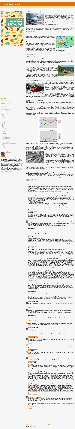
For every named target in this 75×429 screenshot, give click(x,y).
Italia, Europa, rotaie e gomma (6, 138)
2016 (2, 123)
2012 (2, 127)
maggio (4, 133)
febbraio (4, 135)
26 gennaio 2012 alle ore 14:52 (32, 235)
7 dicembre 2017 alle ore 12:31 (32, 406)
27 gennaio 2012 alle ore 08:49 (32, 246)
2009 (2, 146)
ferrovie (29, 180)
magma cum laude (3, 106)
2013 (2, 126)
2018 (2, 121)
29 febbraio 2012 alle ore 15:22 (32, 330)
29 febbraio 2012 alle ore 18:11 (32, 341)
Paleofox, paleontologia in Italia (5, 109)
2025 (2, 115)
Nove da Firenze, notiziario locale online (7, 107)
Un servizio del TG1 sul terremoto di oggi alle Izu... (9, 142)
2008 (2, 147)
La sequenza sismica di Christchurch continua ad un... (9, 143)
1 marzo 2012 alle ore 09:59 (32, 354)
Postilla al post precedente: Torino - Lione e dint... (9, 137)
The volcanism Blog (4, 110)
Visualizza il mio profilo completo (6, 171)
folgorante (30, 343)
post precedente (49, 14)
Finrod (29, 321)
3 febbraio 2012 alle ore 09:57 (32, 320)
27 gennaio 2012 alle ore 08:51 (32, 280)
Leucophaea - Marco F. (4, 100)
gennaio (4, 136)
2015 (2, 124)
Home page (50, 424)
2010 (2, 145)
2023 (2, 117)
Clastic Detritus (3, 103)
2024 (2, 116)
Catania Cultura (3, 101)
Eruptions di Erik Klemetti (4, 104)
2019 (2, 120)
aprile (3, 134)
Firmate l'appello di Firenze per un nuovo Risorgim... (9, 139)
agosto (4, 130)
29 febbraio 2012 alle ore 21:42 (32, 349)
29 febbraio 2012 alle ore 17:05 (32, 336)
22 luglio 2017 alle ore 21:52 (32, 394)
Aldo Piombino (31, 301)
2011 (2, 144)
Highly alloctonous (3, 105)
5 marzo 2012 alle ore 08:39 (32, 361)
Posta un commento (29, 408)
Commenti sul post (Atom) (33, 426)
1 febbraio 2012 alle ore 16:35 (32, 307)
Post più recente (28, 424)
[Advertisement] (34, 416)
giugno (4, 132)
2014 (2, 125)
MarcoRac (30, 362)
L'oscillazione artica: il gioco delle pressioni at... (8, 141)
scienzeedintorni (12, 4)
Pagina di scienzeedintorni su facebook (6, 108)
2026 (2, 114)
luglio (3, 131)
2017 (2, 122)
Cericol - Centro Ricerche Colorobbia (6, 102)
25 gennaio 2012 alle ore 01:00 (32, 218)
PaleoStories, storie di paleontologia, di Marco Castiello (9, 99)
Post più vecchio (71, 424)
